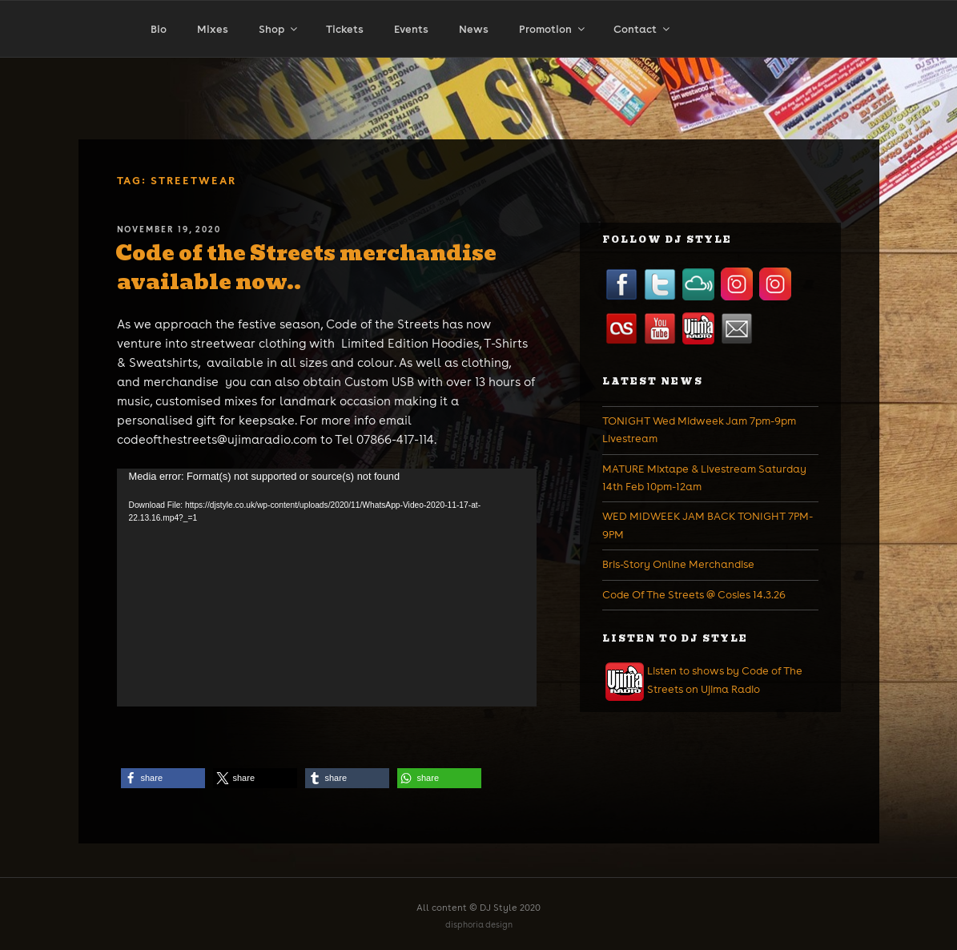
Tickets (345, 29)
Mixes (212, 29)
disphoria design (479, 925)
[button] (163, 778)
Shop (279, 29)
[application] (327, 587)
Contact (642, 29)
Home (82, 62)
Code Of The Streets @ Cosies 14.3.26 (694, 595)
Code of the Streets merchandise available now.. (306, 267)
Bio (159, 29)
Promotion (553, 29)
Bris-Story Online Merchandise (678, 564)
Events (411, 29)
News (474, 29)
